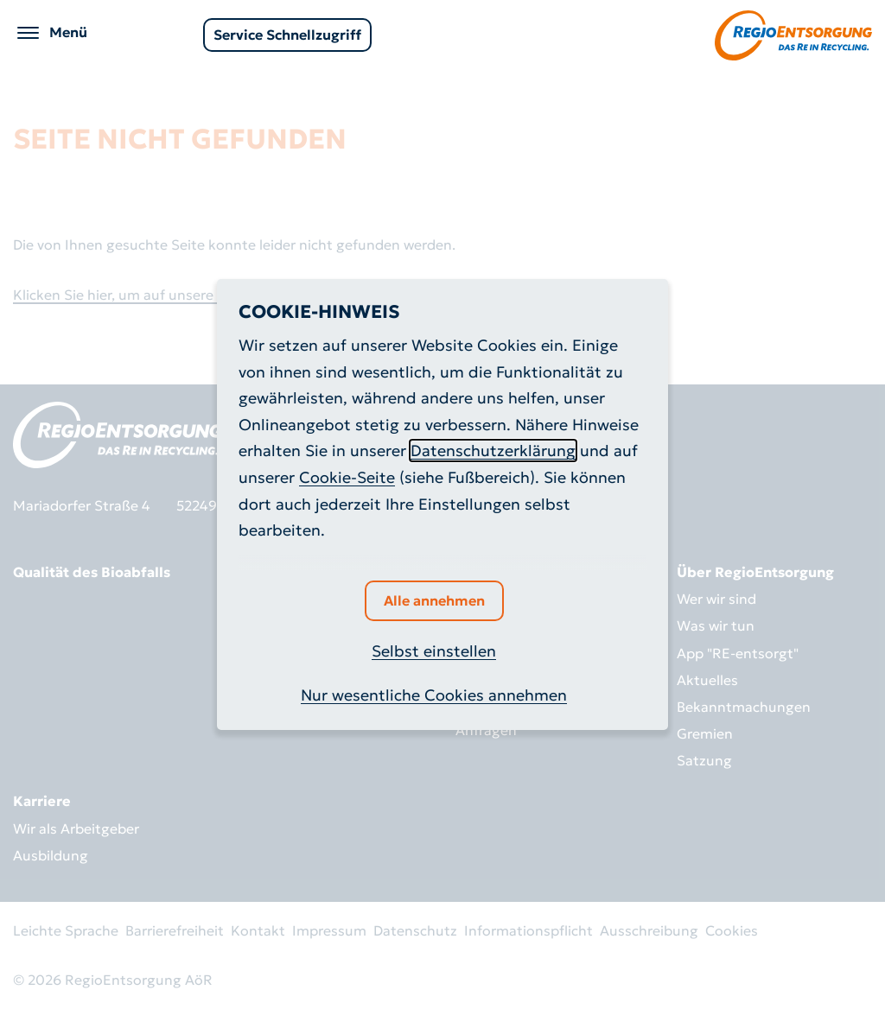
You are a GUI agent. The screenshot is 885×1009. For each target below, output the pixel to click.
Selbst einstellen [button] (434, 651)
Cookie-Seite (347, 477)
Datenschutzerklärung (493, 450)
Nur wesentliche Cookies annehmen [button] (434, 695)
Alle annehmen (434, 600)
